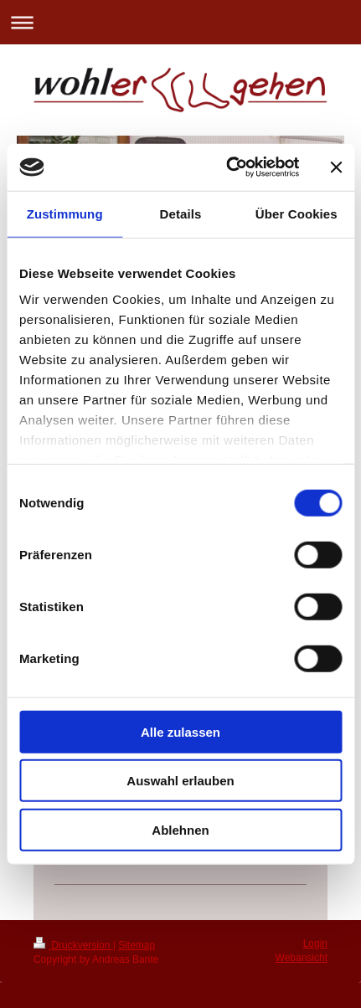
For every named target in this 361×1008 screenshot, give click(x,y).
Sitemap (136, 945)
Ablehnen (180, 829)
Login (315, 943)
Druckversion (73, 945)
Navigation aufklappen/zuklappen (180, 22)
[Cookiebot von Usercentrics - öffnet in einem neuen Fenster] (227, 167)
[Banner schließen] (336, 167)
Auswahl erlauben (180, 781)
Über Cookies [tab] (296, 213)
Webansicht (301, 958)
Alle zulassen (180, 731)
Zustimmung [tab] (65, 213)
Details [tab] (181, 213)
